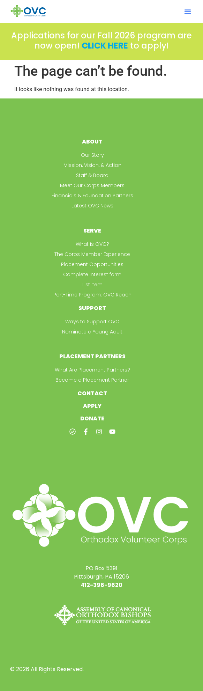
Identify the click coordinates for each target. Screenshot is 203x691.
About (92, 142)
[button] (187, 11)
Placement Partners (92, 356)
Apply (92, 406)
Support (92, 308)
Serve (92, 231)
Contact (92, 393)
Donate (92, 418)
